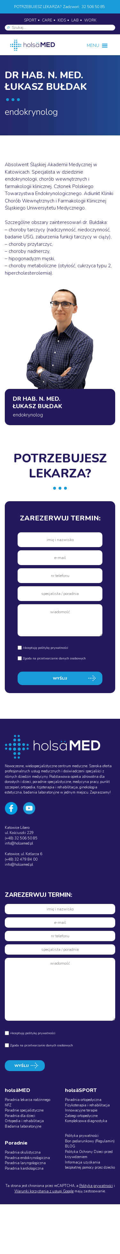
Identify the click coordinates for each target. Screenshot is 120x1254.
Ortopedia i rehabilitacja (24, 1121)
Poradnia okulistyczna (23, 1152)
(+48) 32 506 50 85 (21, 838)
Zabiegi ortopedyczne (81, 1115)
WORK (90, 20)
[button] (93, 45)
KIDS (62, 20)
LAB (75, 20)
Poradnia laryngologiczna (25, 1163)
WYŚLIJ (60, 678)
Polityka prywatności (82, 1135)
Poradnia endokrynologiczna (27, 1157)
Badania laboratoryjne (23, 1126)
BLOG (70, 1146)
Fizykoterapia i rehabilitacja (87, 1105)
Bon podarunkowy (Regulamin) (90, 1141)
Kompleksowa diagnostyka (86, 1121)
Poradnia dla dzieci (20, 1115)
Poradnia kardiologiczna (24, 1168)
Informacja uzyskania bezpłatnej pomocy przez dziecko (90, 1165)
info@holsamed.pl (19, 843)
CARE (47, 20)
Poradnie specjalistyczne (24, 1110)
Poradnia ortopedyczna (83, 1099)
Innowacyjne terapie (81, 1110)
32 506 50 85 (93, 6)
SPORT (30, 20)
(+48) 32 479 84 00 (21, 859)
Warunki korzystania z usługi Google (44, 1191)
